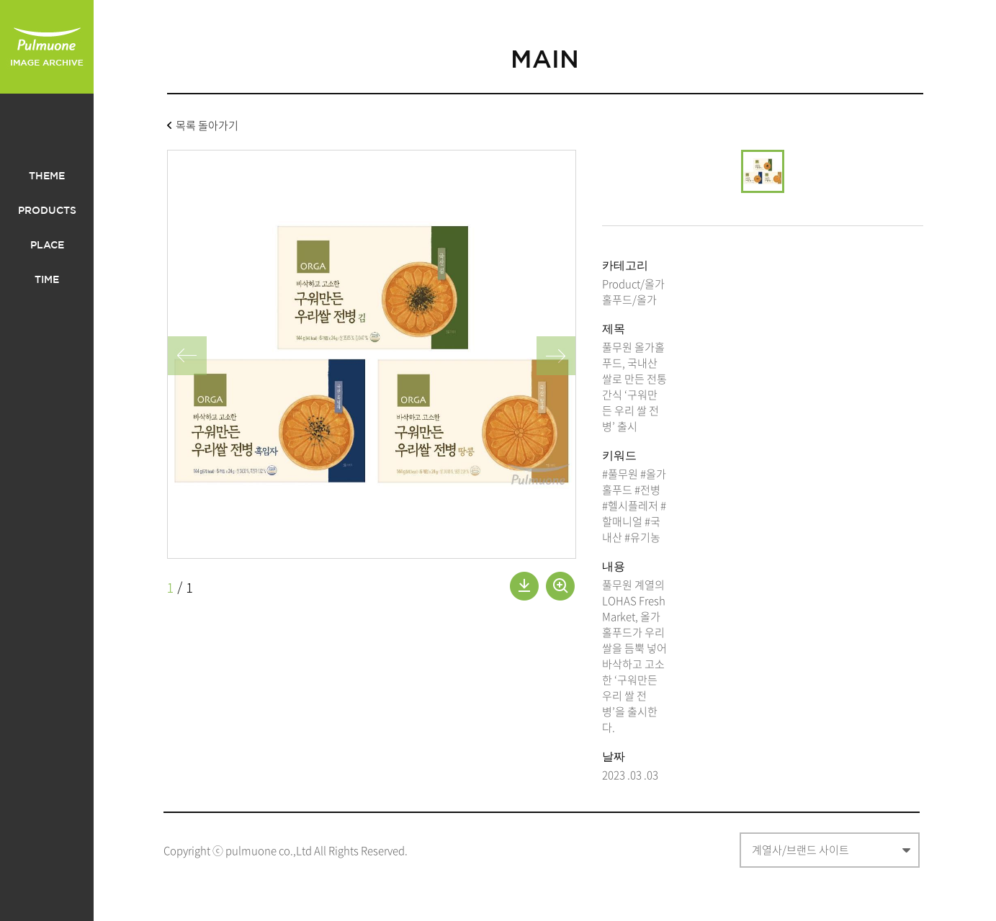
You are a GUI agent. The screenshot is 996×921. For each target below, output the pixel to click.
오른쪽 (556, 355)
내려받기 (524, 586)
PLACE (47, 245)
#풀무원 (620, 474)
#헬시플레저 (630, 505)
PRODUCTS (47, 211)
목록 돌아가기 (207, 126)
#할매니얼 (634, 513)
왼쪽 (187, 355)
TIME (47, 280)
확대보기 (560, 586)
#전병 (647, 490)
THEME (47, 176)
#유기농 (642, 537)
